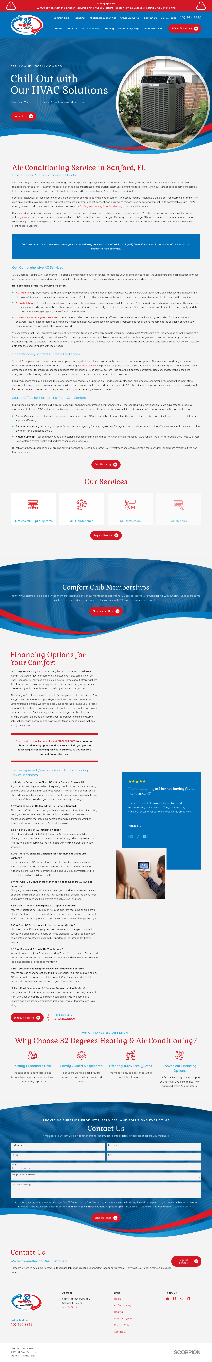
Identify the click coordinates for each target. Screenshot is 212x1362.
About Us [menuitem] (72, 28)
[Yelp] (181, 1298)
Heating (118, 1311)
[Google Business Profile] (167, 1298)
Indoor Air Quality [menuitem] (128, 28)
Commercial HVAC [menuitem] (153, 28)
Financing (79, 17)
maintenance (29, 217)
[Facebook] (174, 1298)
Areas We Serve (130, 17)
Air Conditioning (122, 1305)
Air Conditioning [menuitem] (91, 28)
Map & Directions (71, 1307)
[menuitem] (15, 1356)
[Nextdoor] (188, 1298)
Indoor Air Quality (123, 1318)
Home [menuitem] (58, 28)
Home (117, 1298)
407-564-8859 (190, 18)
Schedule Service (185, 29)
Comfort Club (61, 17)
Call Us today (106, 465)
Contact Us (150, 17)
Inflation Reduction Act (102, 17)
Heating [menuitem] (109, 28)
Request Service (106, 535)
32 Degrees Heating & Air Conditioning (101, 206)
